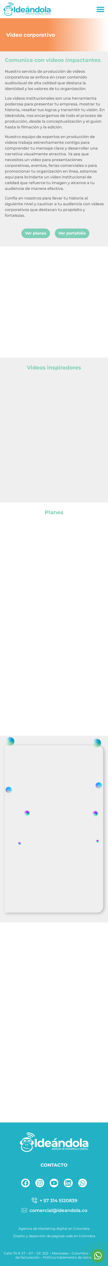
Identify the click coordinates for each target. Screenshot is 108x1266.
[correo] (54, 1210)
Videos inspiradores (54, 367)
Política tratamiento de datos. (68, 1257)
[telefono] (54, 1200)
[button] (100, 9)
